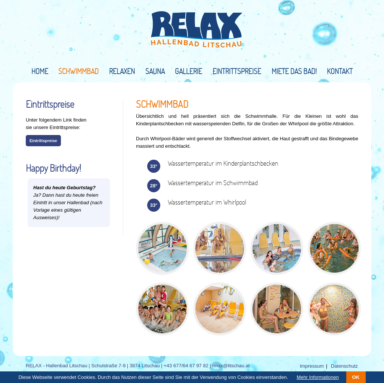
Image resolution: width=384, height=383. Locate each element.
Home (39, 71)
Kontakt (340, 71)
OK (356, 377)
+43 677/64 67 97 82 (186, 365)
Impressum (311, 366)
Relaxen (122, 71)
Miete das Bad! (294, 71)
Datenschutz (344, 366)
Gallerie (188, 71)
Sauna (155, 71)
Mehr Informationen (318, 377)
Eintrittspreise (237, 71)
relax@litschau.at (231, 365)
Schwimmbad (78, 71)
